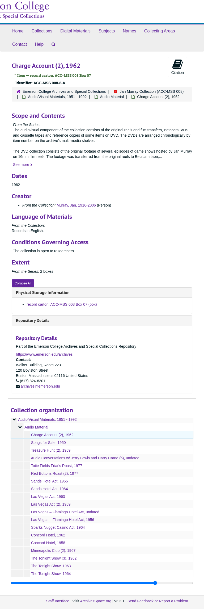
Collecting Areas (159, 31)
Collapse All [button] (23, 283)
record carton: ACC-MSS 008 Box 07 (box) (62, 304)
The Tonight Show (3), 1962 (54, 558)
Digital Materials (75, 31)
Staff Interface (57, 601)
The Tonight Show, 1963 (51, 566)
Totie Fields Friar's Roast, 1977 (56, 466)
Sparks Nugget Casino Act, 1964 (58, 527)
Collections (42, 31)
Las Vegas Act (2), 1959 (51, 504)
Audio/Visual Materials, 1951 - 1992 (57, 97)
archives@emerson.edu (40, 386)
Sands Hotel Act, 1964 (49, 489)
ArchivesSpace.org (95, 601)
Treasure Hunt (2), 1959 (51, 450)
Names (129, 31)
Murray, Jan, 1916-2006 (76, 205)
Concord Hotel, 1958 (48, 543)
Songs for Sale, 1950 (48, 442)
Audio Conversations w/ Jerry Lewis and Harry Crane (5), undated (85, 458)
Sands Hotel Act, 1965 (49, 481)
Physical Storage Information (43, 292)
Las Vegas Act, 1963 (48, 496)
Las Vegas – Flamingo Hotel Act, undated (65, 512)
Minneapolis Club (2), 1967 (53, 550)
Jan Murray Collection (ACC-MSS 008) (152, 91)
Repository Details (32, 320)
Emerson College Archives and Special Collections (64, 91)
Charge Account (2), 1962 (52, 435)
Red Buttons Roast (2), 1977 (54, 473)
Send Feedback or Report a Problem (158, 601)
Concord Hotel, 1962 (48, 535)
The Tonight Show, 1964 (51, 574)
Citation (177, 67)
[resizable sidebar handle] (102, 583)
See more (22, 164)
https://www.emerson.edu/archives (44, 354)
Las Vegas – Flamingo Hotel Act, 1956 (62, 520)
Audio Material (112, 97)
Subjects (107, 31)
